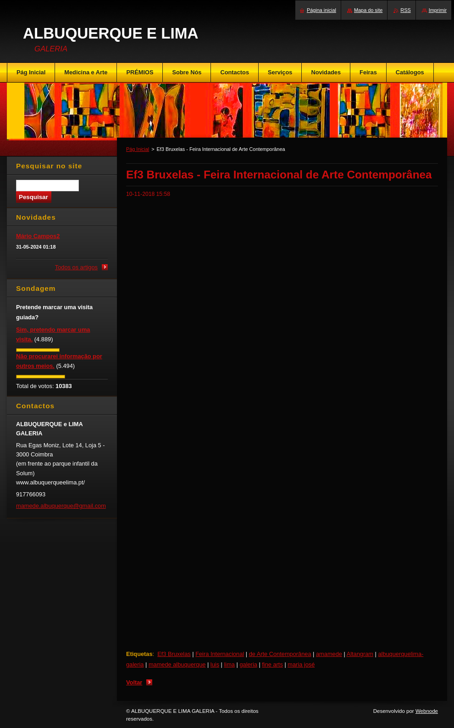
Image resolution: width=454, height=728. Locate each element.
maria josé (301, 664)
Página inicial (321, 10)
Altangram (360, 653)
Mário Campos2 (38, 236)
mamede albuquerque (177, 664)
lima (229, 664)
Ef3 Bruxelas (174, 653)
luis (214, 664)
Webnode (426, 711)
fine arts (272, 664)
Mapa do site (368, 10)
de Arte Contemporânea (280, 653)
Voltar (134, 682)
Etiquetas (139, 653)
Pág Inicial (137, 149)
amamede (329, 653)
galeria (248, 664)
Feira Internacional (219, 653)
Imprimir (438, 10)
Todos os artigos (76, 267)
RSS (405, 10)
